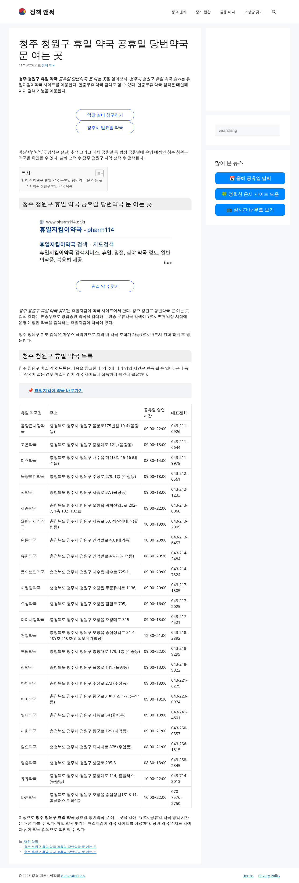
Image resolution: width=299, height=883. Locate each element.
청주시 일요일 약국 (105, 127)
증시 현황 (203, 11)
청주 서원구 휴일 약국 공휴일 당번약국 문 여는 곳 (60, 846)
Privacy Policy (269, 875)
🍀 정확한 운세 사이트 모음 (250, 194)
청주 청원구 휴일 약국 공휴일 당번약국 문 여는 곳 (64, 180)
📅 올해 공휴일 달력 (250, 178)
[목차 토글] (97, 173)
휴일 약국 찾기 (105, 286)
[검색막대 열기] (273, 12)
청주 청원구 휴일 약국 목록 (52, 186)
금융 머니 (227, 11)
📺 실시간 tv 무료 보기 (250, 210)
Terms (248, 875)
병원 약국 (31, 841)
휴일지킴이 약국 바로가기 (58, 390)
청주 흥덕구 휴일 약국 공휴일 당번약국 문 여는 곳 (60, 852)
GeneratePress (73, 875)
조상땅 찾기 (253, 11)
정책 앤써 (42, 12)
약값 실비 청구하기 (105, 115)
